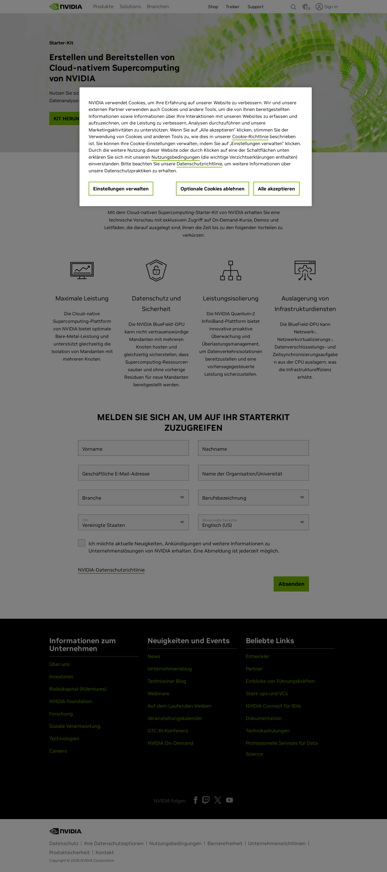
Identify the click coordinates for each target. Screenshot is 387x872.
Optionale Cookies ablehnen (212, 189)
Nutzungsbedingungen (175, 157)
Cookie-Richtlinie (250, 136)
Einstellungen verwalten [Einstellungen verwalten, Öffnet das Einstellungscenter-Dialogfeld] (121, 189)
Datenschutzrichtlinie (199, 164)
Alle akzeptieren (276, 189)
